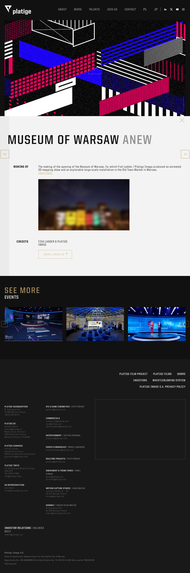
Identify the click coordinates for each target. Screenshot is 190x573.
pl (145, 9)
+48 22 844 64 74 (12, 415)
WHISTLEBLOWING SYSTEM (169, 380)
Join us (112, 9)
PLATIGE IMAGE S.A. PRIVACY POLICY (162, 386)
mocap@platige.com (55, 496)
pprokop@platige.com (56, 410)
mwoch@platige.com (14, 535)
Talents (94, 9)
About (62, 9)
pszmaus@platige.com (56, 479)
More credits (56, 254)
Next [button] (186, 324)
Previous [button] (4, 324)
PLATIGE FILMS (162, 374)
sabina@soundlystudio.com (58, 513)
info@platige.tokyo (13, 476)
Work (78, 9)
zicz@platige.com (54, 424)
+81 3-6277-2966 (12, 474)
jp (156, 9)
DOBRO (181, 374)
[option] (33, 324)
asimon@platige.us (13, 429)
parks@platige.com (54, 477)
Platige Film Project (133, 374)
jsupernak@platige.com (56, 438)
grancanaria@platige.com (16, 457)
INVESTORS (140, 380)
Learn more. (45, 173)
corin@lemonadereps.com (16, 491)
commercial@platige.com (57, 421)
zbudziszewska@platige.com (59, 427)
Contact (130, 9)
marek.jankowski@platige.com (59, 450)
